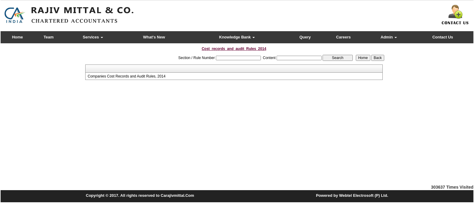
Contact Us (442, 37)
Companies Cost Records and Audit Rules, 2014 (126, 76)
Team (49, 37)
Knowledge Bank (237, 37)
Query (305, 37)
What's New (154, 37)
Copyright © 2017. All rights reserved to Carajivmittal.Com (140, 195)
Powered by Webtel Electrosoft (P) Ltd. (352, 195)
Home (17, 37)
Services (93, 37)
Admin (389, 37)
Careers (343, 37)
